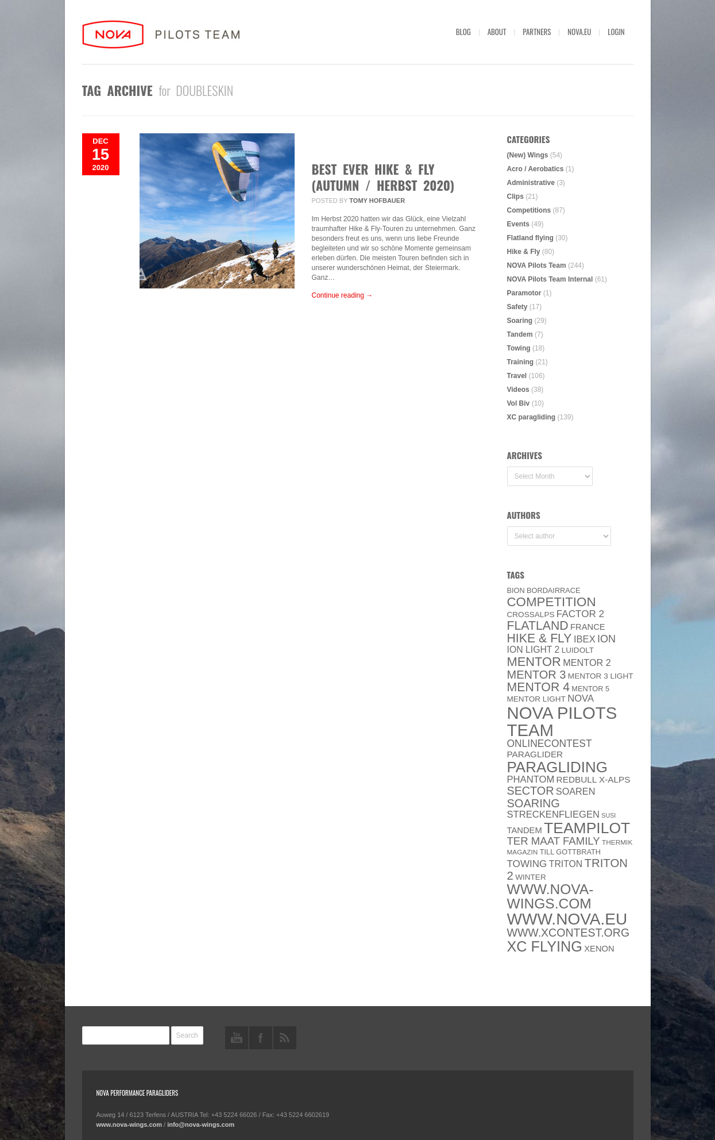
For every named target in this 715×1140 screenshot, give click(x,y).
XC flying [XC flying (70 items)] (544, 946)
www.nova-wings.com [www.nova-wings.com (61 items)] (550, 896)
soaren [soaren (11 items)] (576, 791)
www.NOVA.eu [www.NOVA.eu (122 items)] (567, 919)
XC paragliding (531, 417)
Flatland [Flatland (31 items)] (538, 626)
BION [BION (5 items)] (516, 590)
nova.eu (579, 31)
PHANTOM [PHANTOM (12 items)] (531, 779)
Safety (517, 307)
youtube (236, 1037)
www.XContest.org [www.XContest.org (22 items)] (568, 932)
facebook (260, 1037)
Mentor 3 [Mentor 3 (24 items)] (536, 674)
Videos (518, 390)
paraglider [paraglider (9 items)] (535, 754)
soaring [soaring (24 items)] (533, 803)
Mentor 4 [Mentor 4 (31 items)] (538, 687)
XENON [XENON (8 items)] (599, 948)
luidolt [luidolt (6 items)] (578, 650)
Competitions (529, 210)
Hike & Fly (523, 252)
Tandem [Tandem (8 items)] (524, 830)
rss (284, 1037)
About (497, 31)
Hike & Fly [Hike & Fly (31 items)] (539, 638)
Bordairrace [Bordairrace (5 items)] (554, 590)
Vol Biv (518, 403)
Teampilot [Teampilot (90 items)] (587, 828)
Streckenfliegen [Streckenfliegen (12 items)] (553, 814)
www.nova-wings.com (129, 1124)
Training (520, 362)
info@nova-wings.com (200, 1124)
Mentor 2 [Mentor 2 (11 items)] (587, 662)
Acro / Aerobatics (535, 169)
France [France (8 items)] (587, 626)
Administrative (531, 183)
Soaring (520, 321)
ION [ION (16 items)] (606, 639)
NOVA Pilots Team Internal (550, 279)
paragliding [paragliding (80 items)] (557, 767)
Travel (517, 376)
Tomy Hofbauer (377, 200)
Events (518, 224)
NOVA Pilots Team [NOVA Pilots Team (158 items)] (562, 721)
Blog (463, 31)
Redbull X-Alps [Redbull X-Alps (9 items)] (593, 779)
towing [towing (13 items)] (527, 863)
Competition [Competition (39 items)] (551, 602)
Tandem (520, 334)
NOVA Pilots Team (536, 265)
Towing (519, 348)
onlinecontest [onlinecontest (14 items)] (549, 743)
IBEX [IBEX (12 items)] (585, 639)
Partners (537, 31)
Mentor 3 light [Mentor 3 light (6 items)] (600, 676)
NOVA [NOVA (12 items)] (580, 698)
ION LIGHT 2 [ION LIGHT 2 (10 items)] (533, 649)
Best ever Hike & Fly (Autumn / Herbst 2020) (383, 177)
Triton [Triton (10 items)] (566, 864)
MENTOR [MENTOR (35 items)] (534, 661)
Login (616, 31)
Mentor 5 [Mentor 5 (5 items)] (590, 688)
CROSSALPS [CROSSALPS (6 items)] (531, 614)
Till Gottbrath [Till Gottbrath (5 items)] (570, 852)
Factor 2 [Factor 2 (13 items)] (580, 613)
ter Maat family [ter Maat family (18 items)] (553, 841)
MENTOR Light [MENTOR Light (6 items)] (536, 699)
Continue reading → (342, 295)
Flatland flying (530, 238)
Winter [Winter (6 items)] (530, 877)
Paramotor (524, 293)
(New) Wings (527, 155)
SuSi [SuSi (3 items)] (608, 815)
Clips (515, 196)
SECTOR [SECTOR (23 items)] (530, 790)
